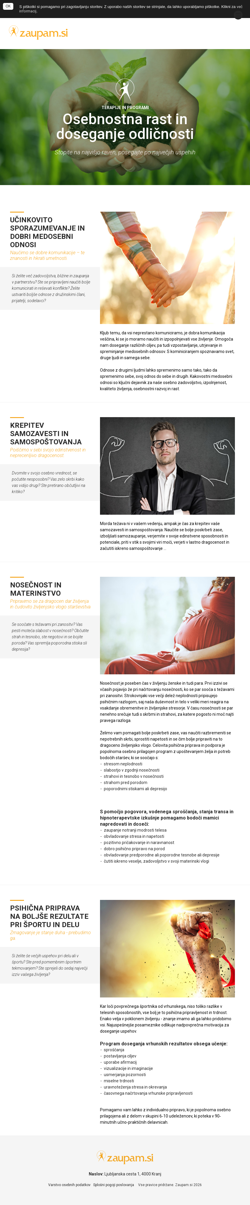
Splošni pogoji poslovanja (113, 1185)
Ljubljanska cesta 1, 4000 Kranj (132, 1174)
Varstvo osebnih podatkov (69, 1185)
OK (8, 6)
